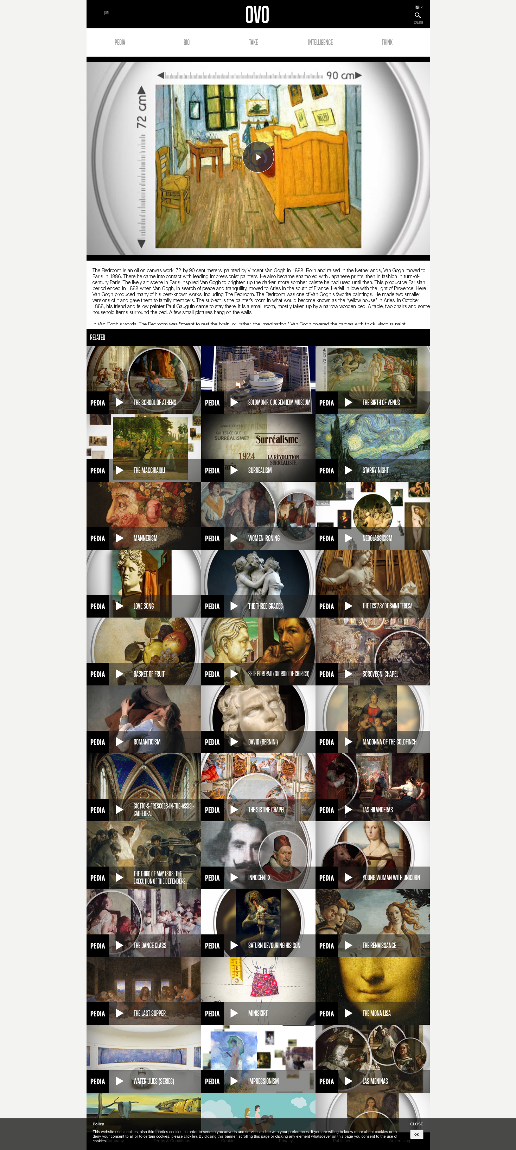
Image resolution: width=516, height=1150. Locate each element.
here (194, 1136)
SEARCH (418, 23)
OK (416, 1134)
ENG (417, 7)
